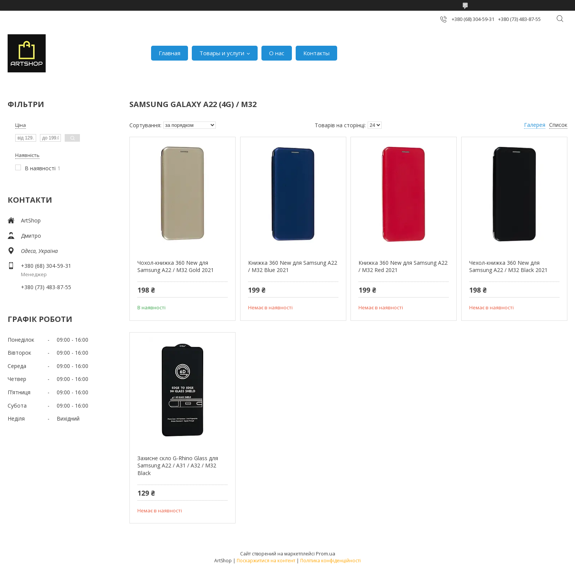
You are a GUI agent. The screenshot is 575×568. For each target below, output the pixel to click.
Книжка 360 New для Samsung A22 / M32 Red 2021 (403, 266)
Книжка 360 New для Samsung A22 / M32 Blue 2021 (292, 266)
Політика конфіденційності (330, 560)
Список (558, 124)
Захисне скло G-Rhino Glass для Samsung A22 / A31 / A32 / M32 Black (177, 465)
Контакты (316, 53)
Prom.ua (325, 553)
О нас (276, 53)
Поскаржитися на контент (266, 560)
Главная (169, 53)
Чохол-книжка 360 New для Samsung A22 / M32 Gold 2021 (175, 266)
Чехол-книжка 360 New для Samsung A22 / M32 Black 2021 (508, 266)
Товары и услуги (221, 53)
